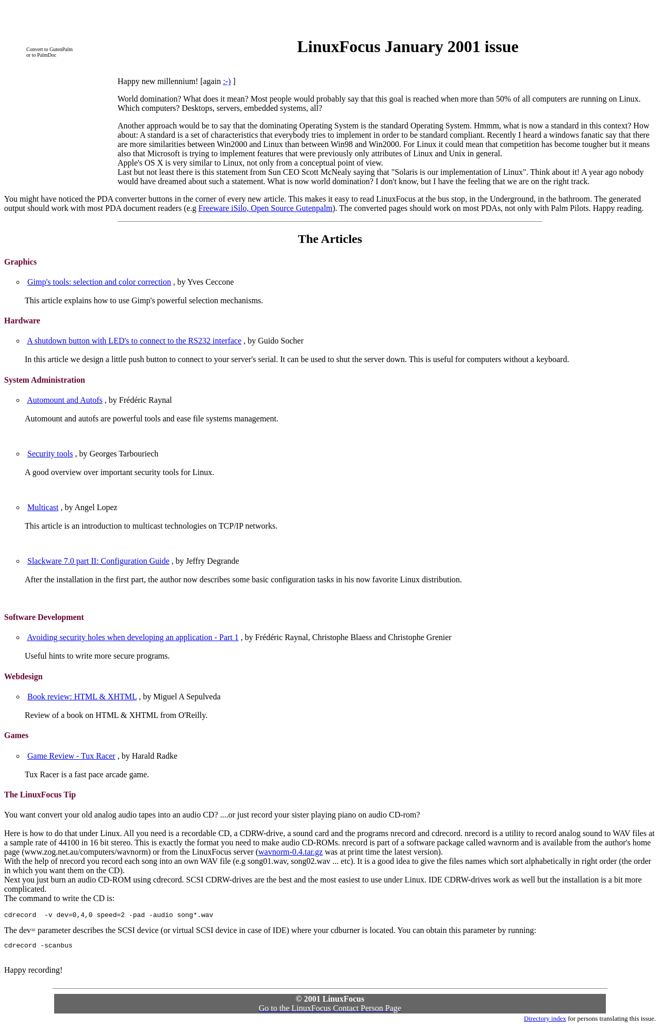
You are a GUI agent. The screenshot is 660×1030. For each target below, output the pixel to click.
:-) (226, 81)
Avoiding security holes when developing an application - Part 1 (133, 637)
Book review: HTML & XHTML (82, 696)
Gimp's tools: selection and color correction (99, 281)
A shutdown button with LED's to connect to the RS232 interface (134, 340)
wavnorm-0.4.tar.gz (290, 851)
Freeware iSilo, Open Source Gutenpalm (266, 208)
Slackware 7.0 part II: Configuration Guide (98, 561)
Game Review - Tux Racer (71, 755)
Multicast (42, 507)
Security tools (50, 453)
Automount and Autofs (65, 400)
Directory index (545, 1021)
